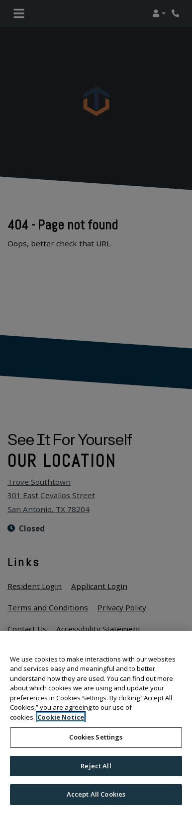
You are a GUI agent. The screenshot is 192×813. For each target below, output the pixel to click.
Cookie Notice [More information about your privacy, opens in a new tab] (60, 717)
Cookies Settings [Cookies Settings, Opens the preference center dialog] (95, 737)
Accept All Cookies (96, 794)
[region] (96, 722)
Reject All (96, 765)
